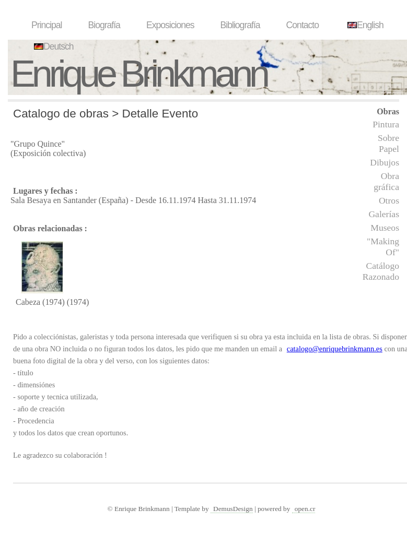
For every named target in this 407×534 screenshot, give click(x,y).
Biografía (104, 25)
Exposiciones (170, 25)
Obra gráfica (386, 181)
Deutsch (52, 46)
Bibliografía (240, 25)
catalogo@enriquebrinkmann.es (334, 349)
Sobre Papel (388, 143)
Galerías (383, 214)
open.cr (305, 509)
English (364, 25)
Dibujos (384, 162)
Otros (389, 200)
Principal (46, 25)
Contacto (302, 25)
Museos (384, 227)
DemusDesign (233, 509)
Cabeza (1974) (40, 302)
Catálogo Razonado (381, 271)
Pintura (386, 124)
